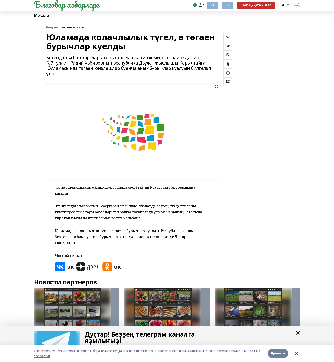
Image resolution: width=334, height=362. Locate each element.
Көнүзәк (52, 27)
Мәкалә (41, 15)
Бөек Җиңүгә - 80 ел (255, 5)
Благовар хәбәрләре (66, 4)
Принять (278, 353)
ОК (227, 5)
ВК (212, 5)
